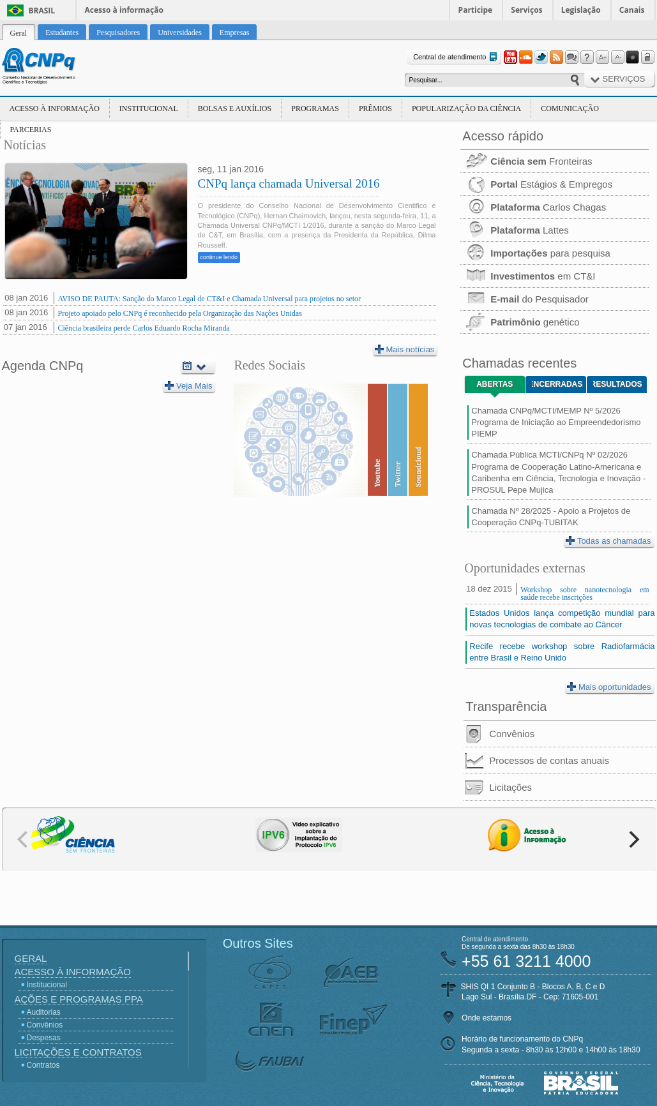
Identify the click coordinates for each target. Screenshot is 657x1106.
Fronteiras (526, 161)
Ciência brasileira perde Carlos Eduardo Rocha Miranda (144, 328)
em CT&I (527, 276)
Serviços (526, 9)
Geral (31, 958)
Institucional (148, 108)
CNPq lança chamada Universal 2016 (289, 183)
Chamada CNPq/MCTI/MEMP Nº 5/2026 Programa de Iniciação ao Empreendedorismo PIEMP (555, 422)
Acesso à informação (124, 9)
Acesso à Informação (55, 108)
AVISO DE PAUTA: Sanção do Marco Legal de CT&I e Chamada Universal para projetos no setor (209, 299)
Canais (632, 9)
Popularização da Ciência (466, 108)
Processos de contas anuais (536, 761)
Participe (475, 9)
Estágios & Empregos (536, 184)
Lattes (514, 230)
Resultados (617, 384)
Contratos (43, 1065)
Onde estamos (486, 1017)
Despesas (44, 1037)
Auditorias (44, 1012)
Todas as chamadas (608, 541)
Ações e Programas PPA (79, 999)
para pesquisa (535, 253)
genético (519, 322)
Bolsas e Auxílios (234, 108)
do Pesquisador (524, 299)
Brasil (42, 10)
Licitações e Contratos (78, 1052)
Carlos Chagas (533, 207)
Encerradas (557, 384)
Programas (315, 108)
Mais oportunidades (609, 687)
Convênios (499, 734)
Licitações (498, 787)
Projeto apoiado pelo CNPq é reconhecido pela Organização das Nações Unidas (180, 313)
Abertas (494, 384)
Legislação (581, 9)
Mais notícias (405, 349)
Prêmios (375, 108)
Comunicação (570, 108)
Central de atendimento (456, 57)
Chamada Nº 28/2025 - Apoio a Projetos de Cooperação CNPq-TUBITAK (550, 516)
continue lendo (219, 257)
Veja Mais (188, 386)
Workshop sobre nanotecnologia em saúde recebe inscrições (584, 593)
